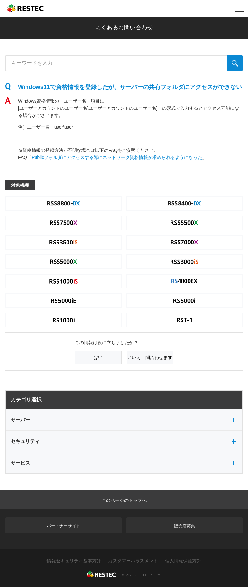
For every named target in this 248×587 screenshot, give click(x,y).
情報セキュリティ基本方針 (74, 560)
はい (98, 357)
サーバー (123, 420)
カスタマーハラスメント (133, 560)
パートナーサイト (63, 526)
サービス (123, 463)
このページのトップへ (124, 500)
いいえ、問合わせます (149, 357)
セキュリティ (123, 441)
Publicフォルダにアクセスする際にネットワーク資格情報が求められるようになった (117, 157)
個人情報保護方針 (183, 560)
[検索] (235, 63)
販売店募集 (184, 526)
